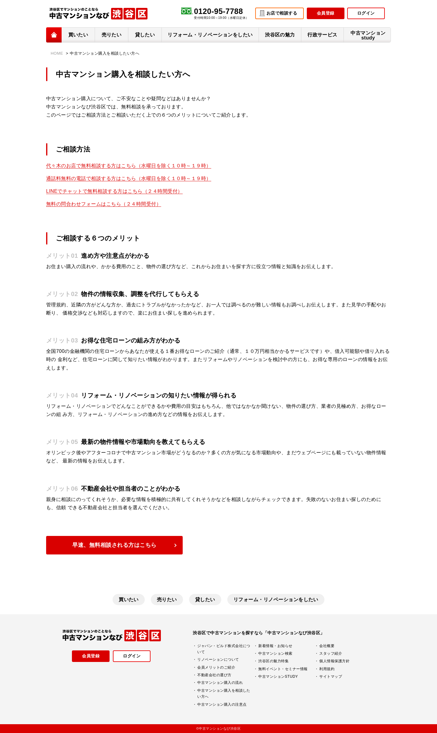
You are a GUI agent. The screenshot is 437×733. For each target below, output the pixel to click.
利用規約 (326, 669)
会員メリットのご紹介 (216, 667)
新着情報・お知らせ (275, 646)
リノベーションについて (218, 659)
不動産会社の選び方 (214, 675)
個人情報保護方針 (334, 661)
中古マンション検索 (275, 653)
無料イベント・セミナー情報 (282, 669)
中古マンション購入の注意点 (221, 704)
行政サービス (322, 34)
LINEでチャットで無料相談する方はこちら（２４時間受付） (114, 191)
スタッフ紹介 (330, 653)
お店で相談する (281, 13)
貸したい (145, 34)
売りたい (112, 34)
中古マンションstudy (368, 35)
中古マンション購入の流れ (220, 682)
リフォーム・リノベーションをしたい (210, 34)
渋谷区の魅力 (280, 34)
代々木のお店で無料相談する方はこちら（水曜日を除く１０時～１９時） (128, 165)
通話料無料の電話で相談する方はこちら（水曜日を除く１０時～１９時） (128, 178)
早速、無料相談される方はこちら (114, 545)
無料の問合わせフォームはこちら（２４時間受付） (103, 203)
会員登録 (325, 13)
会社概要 (326, 646)
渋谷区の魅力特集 (273, 661)
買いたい (78, 34)
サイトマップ (330, 676)
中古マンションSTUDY (278, 676)
